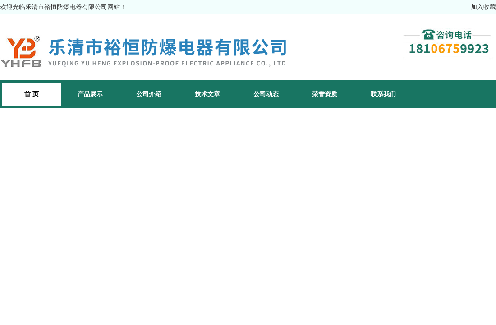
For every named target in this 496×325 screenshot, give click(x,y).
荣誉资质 (324, 94)
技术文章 (207, 94)
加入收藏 (483, 6)
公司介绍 (148, 94)
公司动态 (266, 94)
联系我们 (383, 94)
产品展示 (90, 94)
